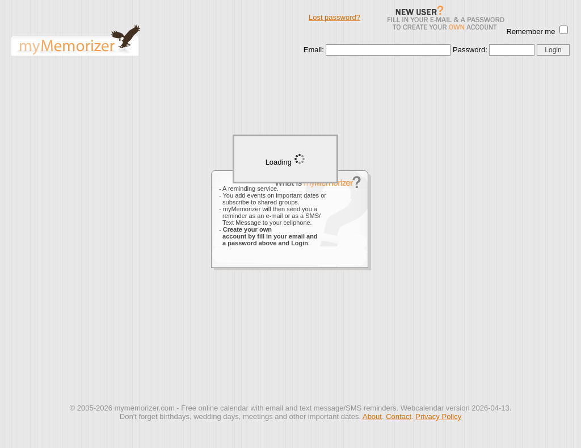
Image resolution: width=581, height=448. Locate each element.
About (372, 416)
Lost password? (334, 17)
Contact (398, 416)
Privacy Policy (438, 416)
